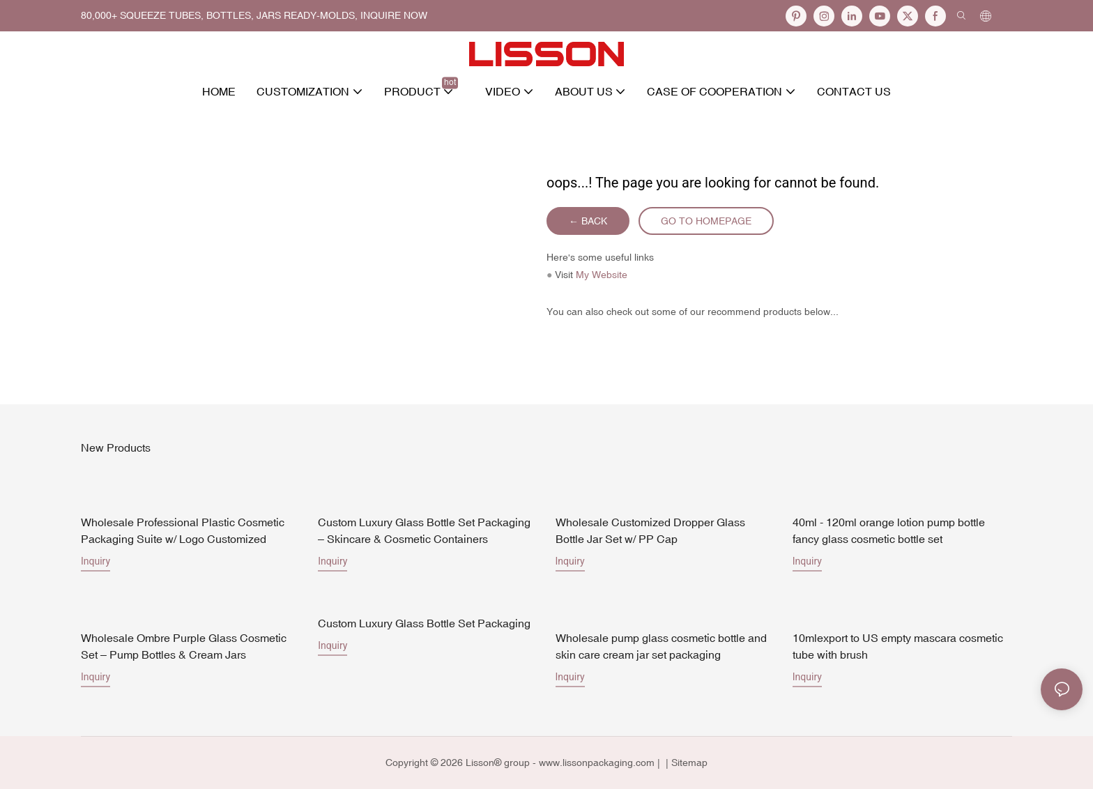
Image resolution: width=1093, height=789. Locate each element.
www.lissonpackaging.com (597, 762)
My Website (601, 274)
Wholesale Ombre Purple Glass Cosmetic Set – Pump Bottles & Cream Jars (183, 646)
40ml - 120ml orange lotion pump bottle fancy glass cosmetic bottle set (889, 531)
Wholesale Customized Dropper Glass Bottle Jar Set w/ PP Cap (650, 531)
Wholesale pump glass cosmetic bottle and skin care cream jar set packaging (661, 646)
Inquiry (95, 561)
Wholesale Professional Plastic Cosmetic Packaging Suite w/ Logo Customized (182, 531)
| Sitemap (685, 762)
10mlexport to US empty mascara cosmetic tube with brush (898, 646)
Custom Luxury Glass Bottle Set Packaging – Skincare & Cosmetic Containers (424, 531)
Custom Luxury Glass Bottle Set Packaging (424, 623)
